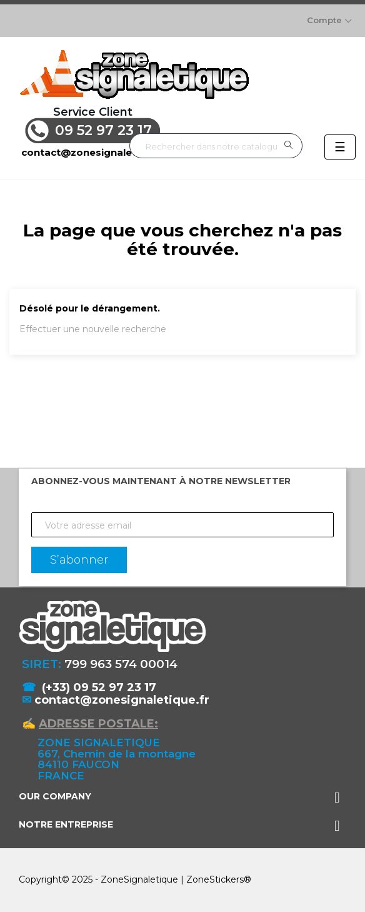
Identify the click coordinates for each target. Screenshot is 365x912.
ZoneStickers (215, 879)
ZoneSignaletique (139, 879)
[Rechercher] (215, 146)
